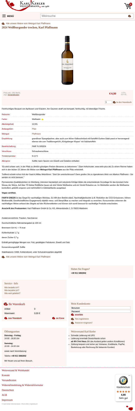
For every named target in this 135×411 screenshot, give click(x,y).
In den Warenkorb (123, 102)
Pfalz (34, 129)
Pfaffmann (36, 134)
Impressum (34, 404)
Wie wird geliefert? (12, 293)
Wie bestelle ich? (11, 287)
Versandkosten (13, 95)
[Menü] (129, 376)
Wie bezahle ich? (11, 290)
